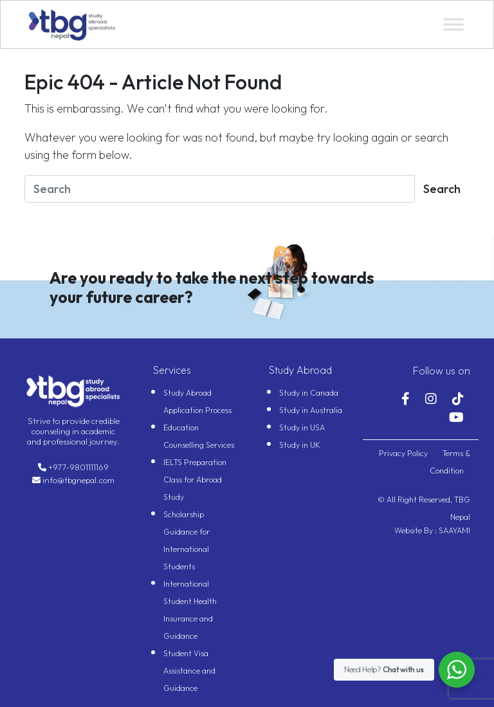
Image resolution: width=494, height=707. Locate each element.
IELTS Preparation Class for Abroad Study (194, 479)
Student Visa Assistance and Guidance (189, 670)
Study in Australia (310, 410)
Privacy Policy (404, 453)
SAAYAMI (453, 530)
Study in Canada (308, 393)
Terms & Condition (450, 461)
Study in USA (302, 427)
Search (442, 188)
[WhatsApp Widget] (457, 670)
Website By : (415, 530)
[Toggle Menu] (453, 24)
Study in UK (299, 445)
